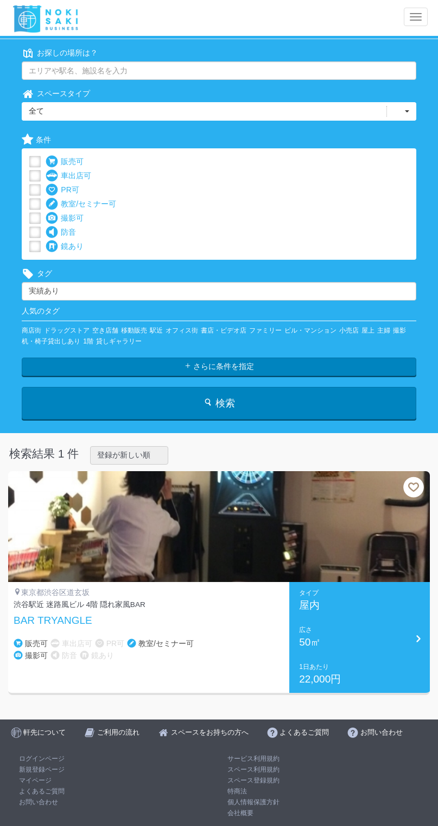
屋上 (367, 330)
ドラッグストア (67, 330)
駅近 (156, 330)
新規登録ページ (42, 769)
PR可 (62, 190)
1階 (88, 341)
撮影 (399, 330)
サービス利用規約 (253, 758)
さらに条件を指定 (219, 366)
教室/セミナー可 (81, 204)
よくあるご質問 (42, 791)
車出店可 (68, 176)
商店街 (31, 330)
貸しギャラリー (119, 341)
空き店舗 (105, 330)
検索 (219, 403)
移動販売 (134, 330)
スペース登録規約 (253, 780)
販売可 (65, 161)
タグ (37, 273)
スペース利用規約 (253, 769)
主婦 (383, 330)
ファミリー (265, 330)
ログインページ (42, 758)
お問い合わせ (38, 802)
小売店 (349, 330)
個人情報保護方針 (253, 802)
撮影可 (65, 218)
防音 (61, 232)
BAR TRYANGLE (53, 620)
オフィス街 (182, 330)
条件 (36, 140)
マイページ (35, 780)
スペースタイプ (56, 93)
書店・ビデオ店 (223, 330)
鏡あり (65, 246)
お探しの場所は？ (60, 53)
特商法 (237, 791)
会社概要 (240, 813)
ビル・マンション (310, 330)
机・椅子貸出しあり (51, 341)
